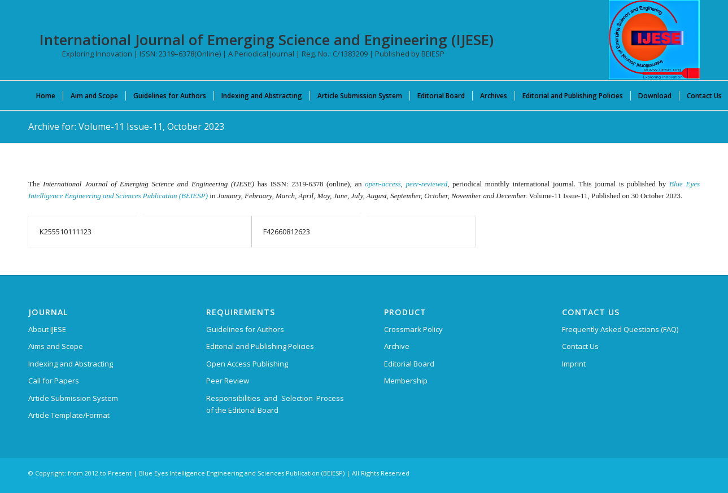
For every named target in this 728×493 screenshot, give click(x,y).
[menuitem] (46, 95)
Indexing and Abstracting (70, 364)
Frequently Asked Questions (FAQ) (620, 329)
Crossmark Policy (413, 329)
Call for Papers (53, 381)
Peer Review (227, 381)
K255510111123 (65, 231)
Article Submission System (73, 398)
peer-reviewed (427, 184)
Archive (396, 346)
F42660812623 (286, 231)
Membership (406, 381)
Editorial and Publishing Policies (260, 346)
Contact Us (580, 346)
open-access (383, 184)
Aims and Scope (55, 346)
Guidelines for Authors (245, 329)
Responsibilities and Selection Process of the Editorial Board (275, 404)
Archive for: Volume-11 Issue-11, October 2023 (126, 126)
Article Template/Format (69, 415)
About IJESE (47, 329)
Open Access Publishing (247, 364)
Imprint (574, 364)
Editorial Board (409, 364)
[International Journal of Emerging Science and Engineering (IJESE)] (654, 39)
